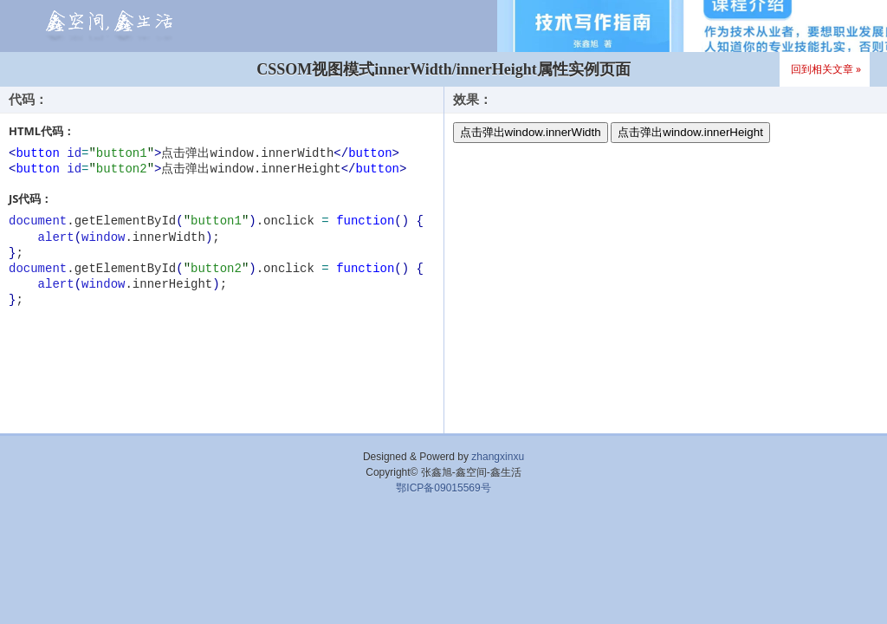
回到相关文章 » (826, 69)
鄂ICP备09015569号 (443, 488)
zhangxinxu (497, 457)
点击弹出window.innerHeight (690, 132)
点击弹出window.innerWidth (530, 132)
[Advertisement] (443, 548)
